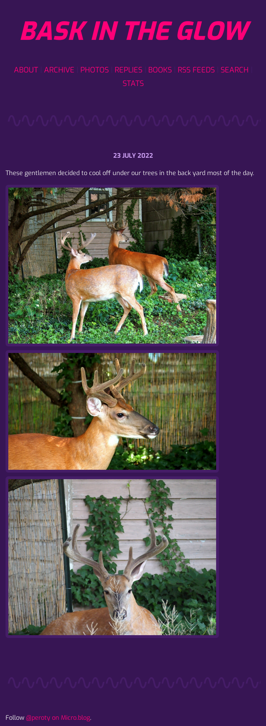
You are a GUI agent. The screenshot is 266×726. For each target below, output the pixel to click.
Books (160, 70)
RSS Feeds (196, 70)
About (26, 70)
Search (235, 70)
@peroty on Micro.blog (58, 718)
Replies (128, 70)
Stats (133, 83)
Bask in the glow (133, 31)
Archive (59, 70)
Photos (94, 70)
